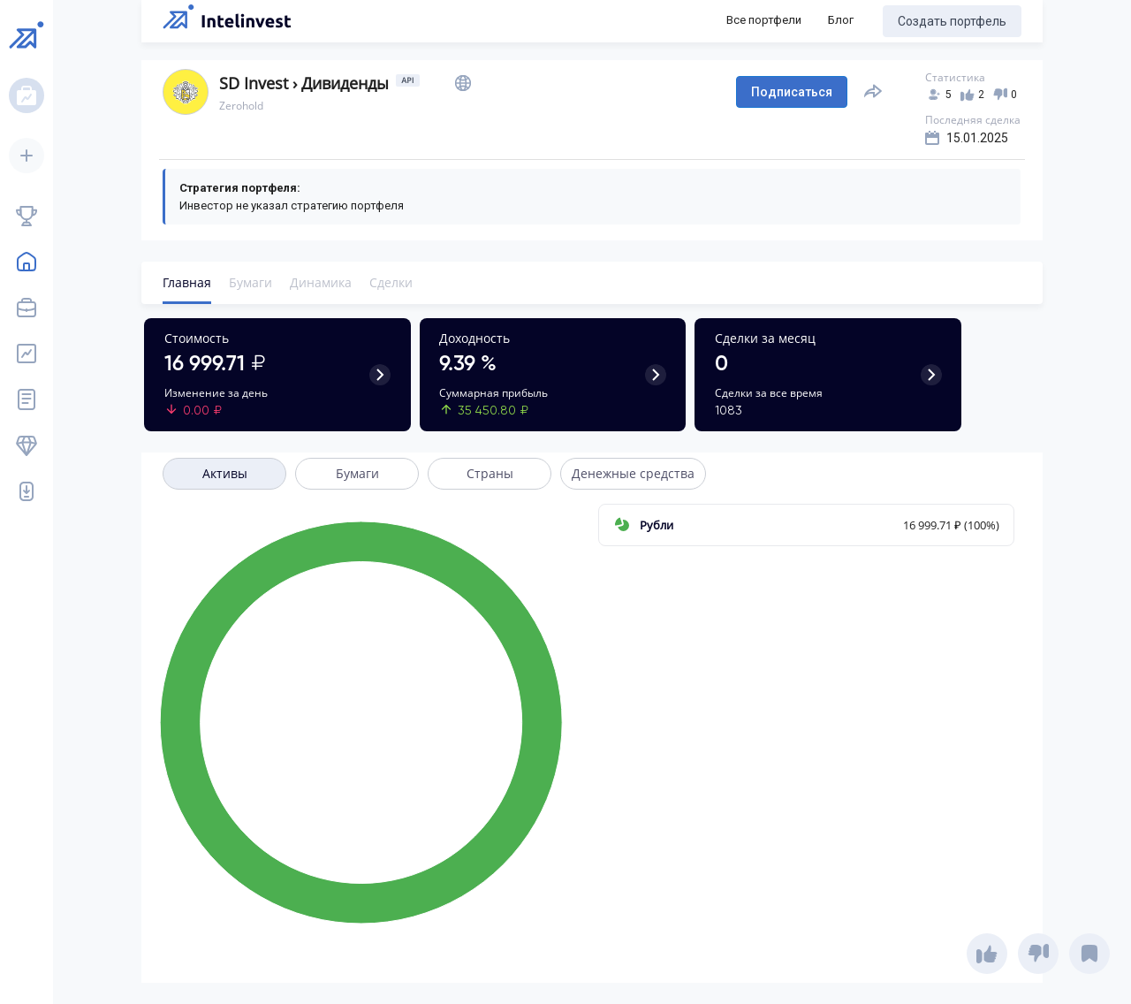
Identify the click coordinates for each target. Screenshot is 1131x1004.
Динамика (321, 282)
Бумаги (250, 282)
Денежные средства (633, 473)
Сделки (391, 282)
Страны (490, 473)
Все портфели (763, 20)
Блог (841, 20)
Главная (187, 282)
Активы (224, 473)
